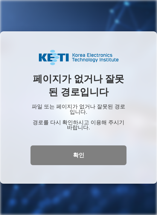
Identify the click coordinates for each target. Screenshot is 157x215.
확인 (78, 155)
